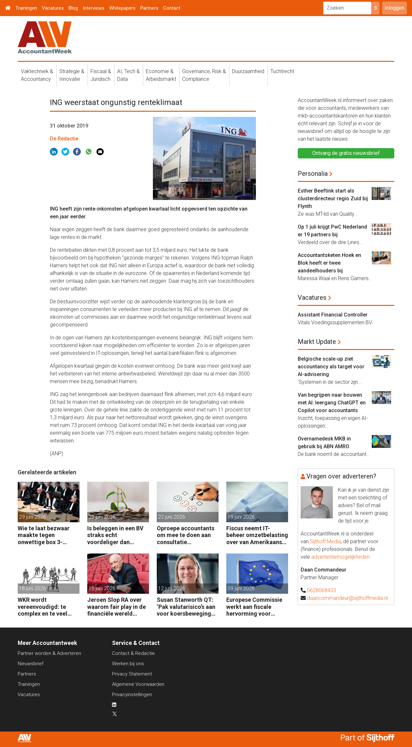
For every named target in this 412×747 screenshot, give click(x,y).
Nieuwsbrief (30, 664)
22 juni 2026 (171, 517)
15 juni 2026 (102, 588)
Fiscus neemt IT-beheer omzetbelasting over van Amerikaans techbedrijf (257, 535)
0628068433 (321, 590)
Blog (73, 8)
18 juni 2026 (32, 588)
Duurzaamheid (248, 71)
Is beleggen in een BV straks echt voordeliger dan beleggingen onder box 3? (117, 535)
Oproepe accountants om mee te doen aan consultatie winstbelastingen (185, 535)
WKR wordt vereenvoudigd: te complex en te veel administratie (42, 606)
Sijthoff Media (325, 541)
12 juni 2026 (171, 588)
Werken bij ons (128, 664)
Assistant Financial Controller (333, 315)
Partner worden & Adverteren (49, 653)
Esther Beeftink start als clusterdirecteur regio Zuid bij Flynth (333, 198)
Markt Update (317, 341)
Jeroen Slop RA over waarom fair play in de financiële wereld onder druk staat (116, 606)
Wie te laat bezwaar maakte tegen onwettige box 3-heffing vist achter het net (47, 535)
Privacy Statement (132, 674)
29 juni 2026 (32, 517)
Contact (171, 8)
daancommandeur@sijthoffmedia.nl (347, 598)
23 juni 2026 (102, 517)
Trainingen (26, 8)
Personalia (313, 173)
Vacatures (53, 8)
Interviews (93, 8)
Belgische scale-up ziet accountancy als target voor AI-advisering (331, 366)
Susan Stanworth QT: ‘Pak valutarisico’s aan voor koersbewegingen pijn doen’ (187, 606)
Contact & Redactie (133, 653)
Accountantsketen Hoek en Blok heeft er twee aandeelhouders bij (329, 263)
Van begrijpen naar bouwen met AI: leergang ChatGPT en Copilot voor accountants (332, 402)
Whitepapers (122, 8)
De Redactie (64, 139)
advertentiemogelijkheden (340, 557)
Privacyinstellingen (132, 694)
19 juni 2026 (241, 517)
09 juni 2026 (241, 588)
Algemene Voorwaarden (138, 684)
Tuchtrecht (282, 71)
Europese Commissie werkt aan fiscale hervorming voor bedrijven (254, 606)
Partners (149, 8)
